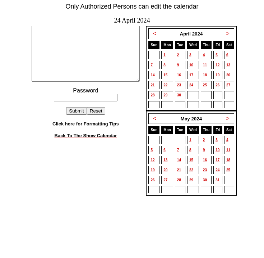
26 (220, 85)
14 (155, 75)
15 (168, 75)
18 (207, 75)
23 (181, 85)
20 (230, 75)
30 (181, 95)
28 (155, 95)
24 (193, 85)
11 (207, 65)
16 (181, 75)
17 (193, 75)
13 (230, 65)
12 (220, 65)
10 (193, 65)
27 (230, 85)
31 (220, 180)
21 (155, 85)
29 (168, 95)
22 (168, 85)
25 (207, 85)
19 (220, 75)
